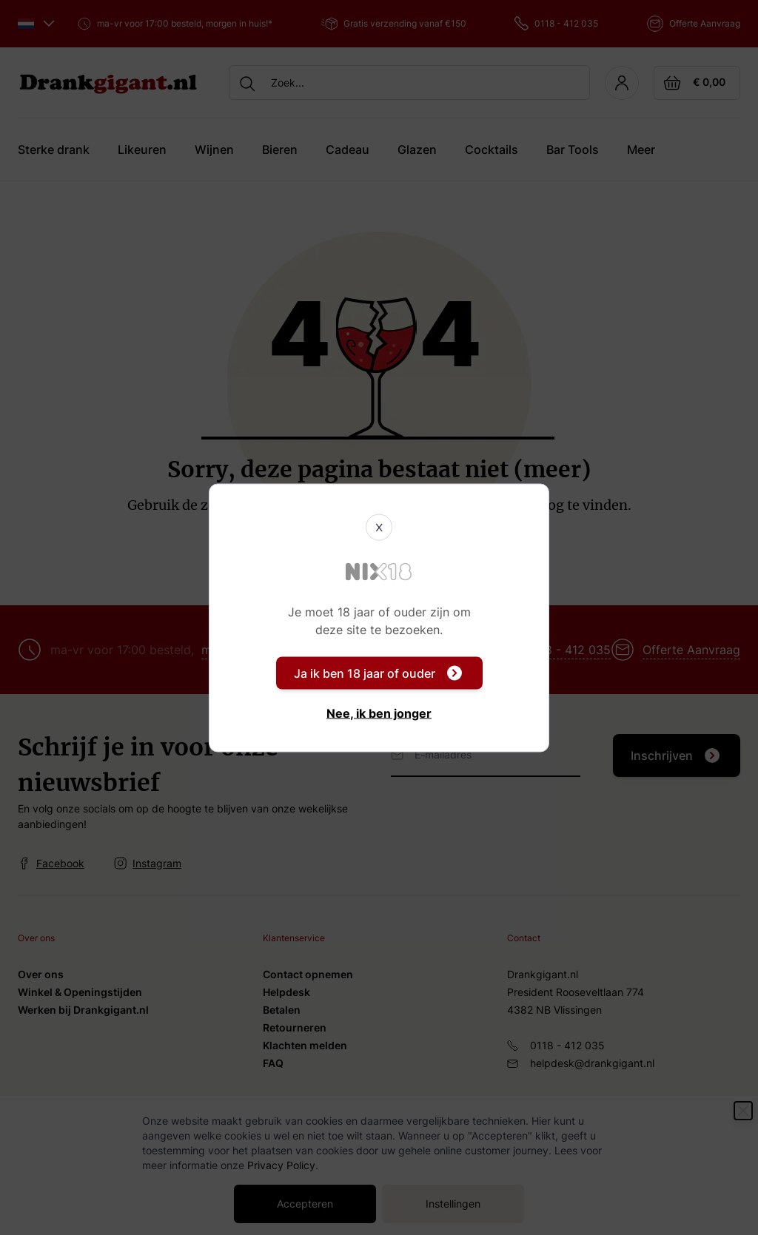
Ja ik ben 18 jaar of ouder (378, 672)
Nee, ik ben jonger (379, 712)
